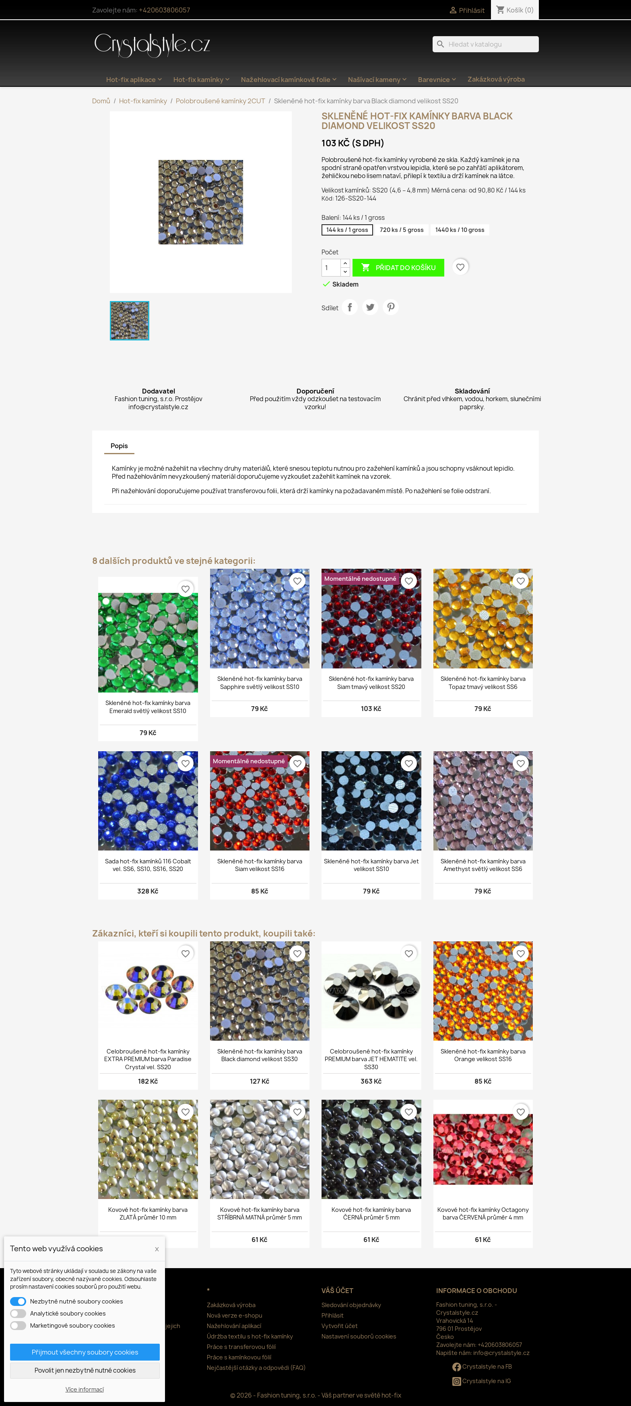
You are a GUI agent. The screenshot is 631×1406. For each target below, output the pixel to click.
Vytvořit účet (340, 1326)
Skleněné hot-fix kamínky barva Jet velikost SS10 (371, 865)
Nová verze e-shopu (234, 1315)
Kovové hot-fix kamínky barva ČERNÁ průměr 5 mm (371, 1214)
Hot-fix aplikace (135, 79)
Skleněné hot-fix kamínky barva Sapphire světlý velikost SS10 (259, 683)
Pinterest (391, 307)
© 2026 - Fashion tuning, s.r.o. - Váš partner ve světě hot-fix (315, 1395)
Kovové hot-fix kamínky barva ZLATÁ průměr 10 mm (148, 1214)
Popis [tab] (119, 445)
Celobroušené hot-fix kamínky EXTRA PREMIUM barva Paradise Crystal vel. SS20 (148, 1059)
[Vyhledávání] (486, 44)
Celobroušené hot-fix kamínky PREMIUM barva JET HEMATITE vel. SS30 (371, 1059)
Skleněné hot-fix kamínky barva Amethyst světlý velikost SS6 (483, 865)
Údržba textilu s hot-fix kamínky (250, 1336)
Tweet (370, 307)
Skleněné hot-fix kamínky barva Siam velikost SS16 (259, 865)
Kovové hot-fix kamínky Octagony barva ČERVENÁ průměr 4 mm (483, 1214)
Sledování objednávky (351, 1305)
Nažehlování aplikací (234, 1326)
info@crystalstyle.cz (501, 1353)
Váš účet (337, 1290)
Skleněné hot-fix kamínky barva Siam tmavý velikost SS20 (371, 683)
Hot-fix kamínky (202, 79)
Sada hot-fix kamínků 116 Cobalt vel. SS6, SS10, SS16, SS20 (148, 865)
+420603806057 (164, 10)
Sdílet (350, 307)
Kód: (328, 198)
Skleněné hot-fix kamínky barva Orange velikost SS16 (483, 1055)
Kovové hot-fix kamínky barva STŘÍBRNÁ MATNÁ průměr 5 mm (259, 1214)
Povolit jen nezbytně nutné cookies (85, 1370)
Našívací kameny (378, 79)
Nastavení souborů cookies (359, 1336)
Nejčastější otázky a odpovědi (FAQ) (256, 1367)
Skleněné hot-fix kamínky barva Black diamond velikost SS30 (259, 1055)
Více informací (85, 1389)
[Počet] (331, 268)
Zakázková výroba (496, 79)
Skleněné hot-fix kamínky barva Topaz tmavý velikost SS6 (483, 683)
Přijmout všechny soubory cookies (85, 1352)
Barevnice (438, 79)
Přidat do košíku (398, 267)
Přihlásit (333, 1315)
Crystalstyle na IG (481, 1381)
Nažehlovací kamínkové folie (289, 79)
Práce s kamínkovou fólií (239, 1357)
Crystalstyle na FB (482, 1366)
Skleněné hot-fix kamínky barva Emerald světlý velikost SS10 (147, 707)
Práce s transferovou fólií (241, 1347)
